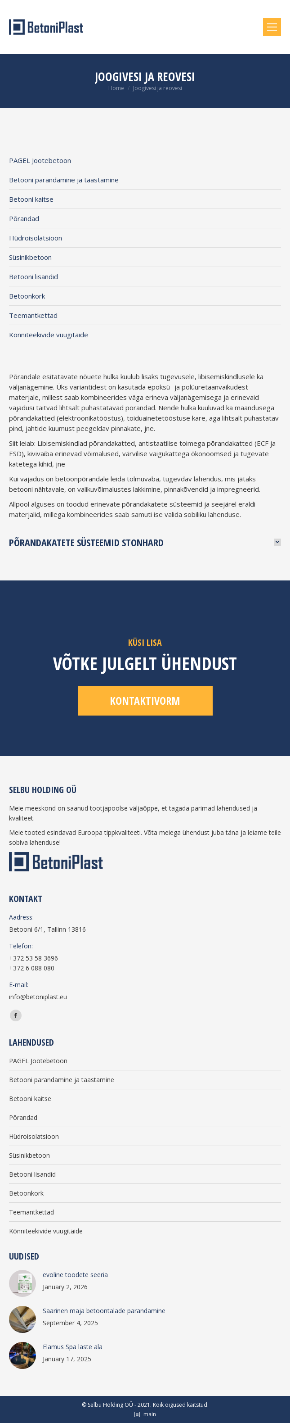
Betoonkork (27, 295)
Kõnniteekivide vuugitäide (48, 334)
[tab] (145, 542)
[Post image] (22, 1283)
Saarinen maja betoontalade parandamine (104, 1310)
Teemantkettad (33, 315)
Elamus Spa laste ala (73, 1346)
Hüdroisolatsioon (35, 237)
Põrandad (24, 218)
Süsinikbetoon (30, 257)
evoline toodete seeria (75, 1274)
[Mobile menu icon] (272, 27)
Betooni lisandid (33, 276)
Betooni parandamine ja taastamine (64, 179)
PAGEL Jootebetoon (40, 160)
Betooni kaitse (31, 199)
